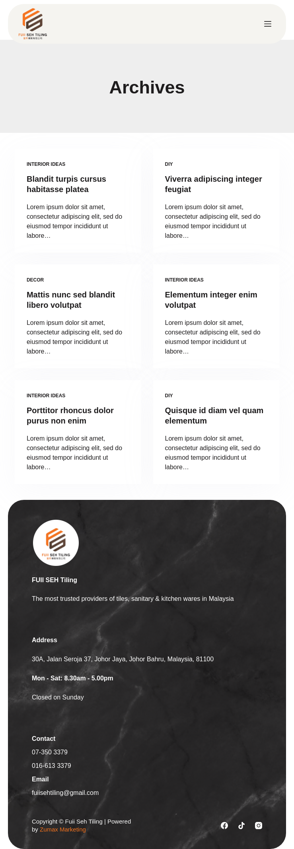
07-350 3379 (50, 752)
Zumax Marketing (63, 829)
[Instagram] (258, 825)
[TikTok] (241, 825)
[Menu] (267, 23)
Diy (169, 164)
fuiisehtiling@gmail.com (65, 792)
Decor (35, 280)
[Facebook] (224, 825)
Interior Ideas (46, 164)
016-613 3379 (51, 765)
